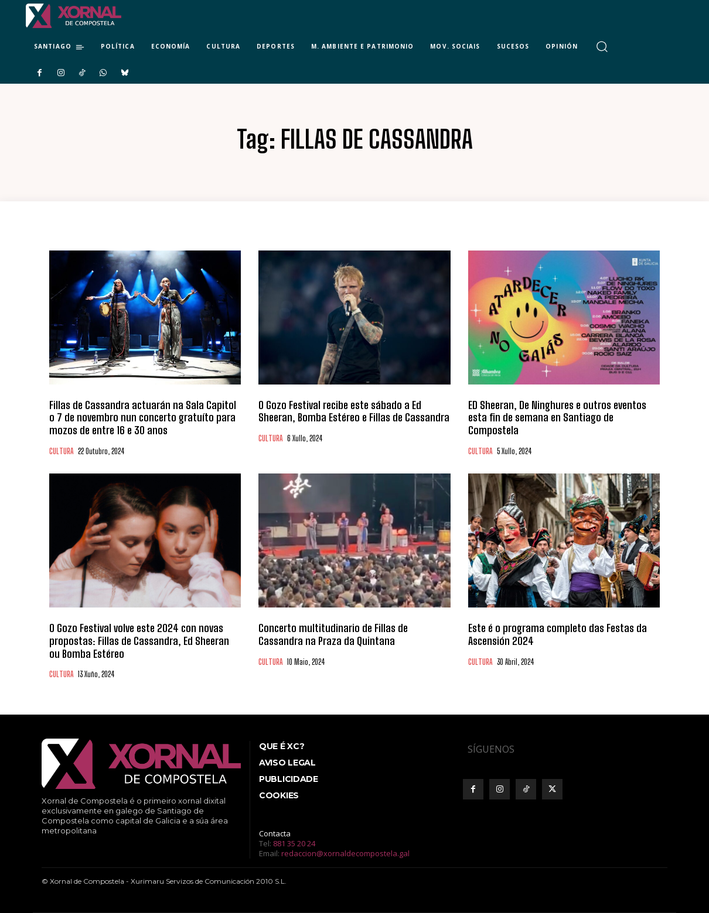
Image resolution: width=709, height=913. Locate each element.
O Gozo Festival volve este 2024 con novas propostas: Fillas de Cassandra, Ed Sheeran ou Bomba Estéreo (139, 641)
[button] (602, 46)
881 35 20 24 (294, 843)
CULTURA (61, 451)
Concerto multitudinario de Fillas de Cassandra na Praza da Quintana (333, 634)
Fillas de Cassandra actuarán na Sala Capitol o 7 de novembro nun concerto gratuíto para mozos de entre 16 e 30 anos (142, 418)
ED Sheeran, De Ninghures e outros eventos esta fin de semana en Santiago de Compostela (557, 418)
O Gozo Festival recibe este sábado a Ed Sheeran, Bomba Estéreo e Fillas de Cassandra (353, 411)
